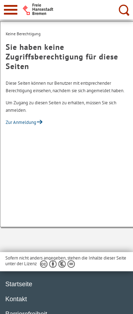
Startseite (18, 284)
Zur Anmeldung (21, 122)
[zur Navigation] (10, 10)
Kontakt (16, 299)
